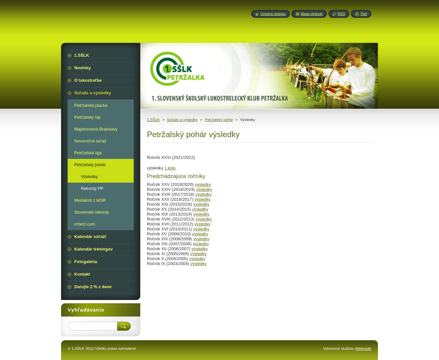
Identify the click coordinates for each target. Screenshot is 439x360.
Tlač (363, 14)
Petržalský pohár (219, 120)
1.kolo (170, 167)
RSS (341, 14)
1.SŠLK (153, 120)
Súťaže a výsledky (182, 120)
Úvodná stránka (273, 14)
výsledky (203, 184)
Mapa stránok (311, 14)
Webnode (363, 348)
